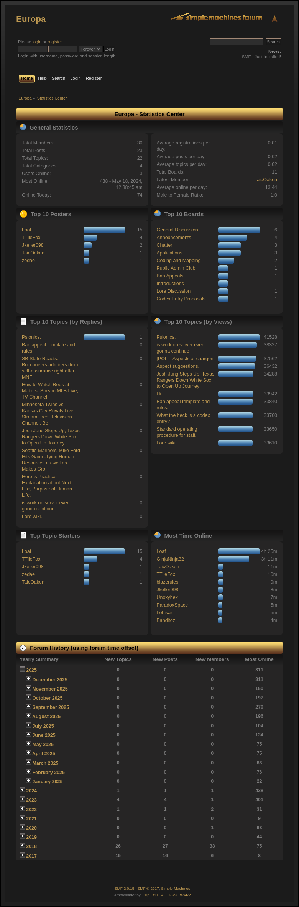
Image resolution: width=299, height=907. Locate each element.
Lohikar (164, 612)
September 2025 (50, 707)
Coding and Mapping (178, 260)
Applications (169, 253)
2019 (31, 837)
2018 (31, 846)
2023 (31, 800)
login (36, 41)
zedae (28, 260)
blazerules (167, 582)
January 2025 (47, 781)
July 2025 (43, 726)
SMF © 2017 (148, 888)
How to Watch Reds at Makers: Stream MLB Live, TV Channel (50, 391)
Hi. (159, 394)
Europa (31, 19)
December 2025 (49, 679)
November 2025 (49, 689)
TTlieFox (31, 237)
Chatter (164, 245)
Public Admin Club (175, 268)
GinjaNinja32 (170, 559)
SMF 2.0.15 (125, 888)
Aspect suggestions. (177, 366)
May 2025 (42, 744)
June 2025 (43, 735)
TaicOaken (266, 179)
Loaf (26, 230)
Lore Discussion (173, 291)
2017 (31, 856)
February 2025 (48, 772)
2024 (31, 791)
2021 (31, 819)
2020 (31, 828)
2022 (31, 809)
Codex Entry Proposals (180, 299)
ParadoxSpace (172, 605)
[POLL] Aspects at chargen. (185, 358)
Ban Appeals (169, 276)
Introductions (170, 283)
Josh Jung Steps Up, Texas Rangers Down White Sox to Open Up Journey (51, 437)
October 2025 (47, 698)
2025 (31, 670)
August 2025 (46, 716)
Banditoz (165, 620)
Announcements (173, 237)
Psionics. (31, 337)
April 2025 (43, 753)
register (55, 41)
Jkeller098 (33, 245)
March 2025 (45, 763)
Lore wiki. (32, 516)
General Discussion (177, 230)
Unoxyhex (166, 597)
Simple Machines (175, 888)
